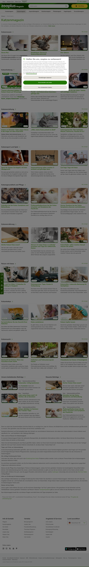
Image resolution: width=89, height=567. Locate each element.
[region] (45, 74)
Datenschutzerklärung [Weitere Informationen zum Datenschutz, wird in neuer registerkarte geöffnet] (31, 73)
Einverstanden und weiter (45, 82)
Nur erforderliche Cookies (45, 87)
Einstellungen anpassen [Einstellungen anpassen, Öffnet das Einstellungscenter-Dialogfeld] (45, 77)
